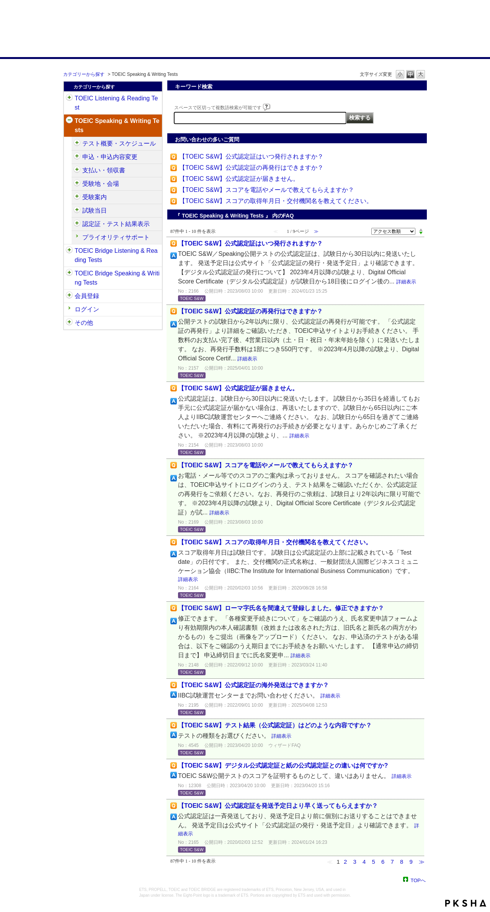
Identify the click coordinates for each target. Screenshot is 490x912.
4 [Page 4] (364, 861)
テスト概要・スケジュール (119, 143)
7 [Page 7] (392, 861)
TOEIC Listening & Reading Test (116, 103)
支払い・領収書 (103, 170)
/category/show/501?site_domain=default (77, 224)
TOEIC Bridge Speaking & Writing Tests (117, 278)
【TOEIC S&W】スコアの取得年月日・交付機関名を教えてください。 (276, 201)
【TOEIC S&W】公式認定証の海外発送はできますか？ (253, 685)
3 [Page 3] (354, 861)
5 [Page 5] (373, 861)
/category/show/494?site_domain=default (77, 210)
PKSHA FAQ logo (465, 903)
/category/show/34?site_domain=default (69, 273)
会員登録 (87, 296)
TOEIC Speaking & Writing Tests (117, 125)
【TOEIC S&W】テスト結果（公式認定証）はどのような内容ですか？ (275, 725)
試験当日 (94, 210)
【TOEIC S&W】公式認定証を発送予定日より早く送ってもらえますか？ (278, 805)
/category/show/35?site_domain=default (69, 322)
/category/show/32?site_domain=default (69, 121)
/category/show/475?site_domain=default (77, 157)
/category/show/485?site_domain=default (77, 170)
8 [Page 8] (401, 861)
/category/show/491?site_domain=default (77, 197)
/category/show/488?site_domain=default (77, 183)
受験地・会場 (100, 183)
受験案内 (94, 197)
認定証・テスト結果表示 (116, 224)
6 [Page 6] (382, 861)
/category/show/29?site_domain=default (69, 296)
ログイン (87, 309)
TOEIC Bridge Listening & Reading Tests (116, 255)
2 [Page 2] (345, 861)
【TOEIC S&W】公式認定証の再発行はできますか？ (251, 167)
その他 (84, 322)
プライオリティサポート (116, 237)
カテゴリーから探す (84, 74)
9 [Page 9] (410, 861)
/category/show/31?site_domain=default (69, 98)
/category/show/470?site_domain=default (77, 143)
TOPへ (418, 880)
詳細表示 (406, 282)
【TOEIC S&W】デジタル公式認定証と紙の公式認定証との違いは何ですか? (283, 765)
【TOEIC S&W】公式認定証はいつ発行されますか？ (251, 156)
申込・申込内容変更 (109, 157)
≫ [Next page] (422, 861)
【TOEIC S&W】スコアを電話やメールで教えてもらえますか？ (266, 190)
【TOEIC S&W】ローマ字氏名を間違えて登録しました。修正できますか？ (281, 608)
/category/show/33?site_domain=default (69, 250)
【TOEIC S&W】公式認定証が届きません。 (239, 178)
